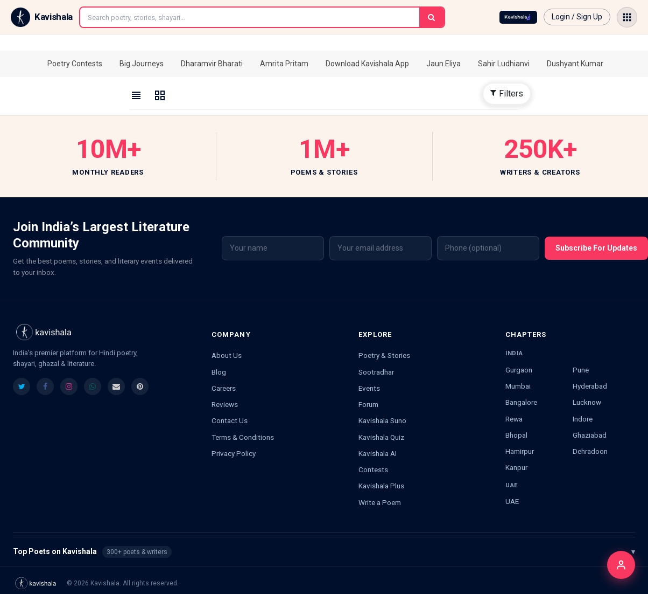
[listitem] (21, 386)
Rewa (514, 419)
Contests (373, 469)
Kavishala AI (377, 453)
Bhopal (516, 435)
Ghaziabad (590, 435)
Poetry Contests (74, 63)
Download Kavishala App (367, 63)
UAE (512, 501)
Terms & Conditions (243, 437)
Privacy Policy (234, 453)
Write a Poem (379, 502)
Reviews (225, 404)
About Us (227, 355)
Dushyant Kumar (575, 63)
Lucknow (587, 402)
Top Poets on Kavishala (324, 552)
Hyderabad (590, 386)
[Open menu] (627, 17)
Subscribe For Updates (596, 248)
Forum (368, 404)
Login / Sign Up (577, 16)
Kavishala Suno (382, 420)
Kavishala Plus (381, 485)
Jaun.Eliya (443, 63)
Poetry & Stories (384, 355)
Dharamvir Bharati (212, 63)
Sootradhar (376, 372)
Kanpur (516, 467)
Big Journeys (141, 63)
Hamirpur (519, 451)
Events (369, 388)
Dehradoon (590, 451)
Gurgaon (518, 369)
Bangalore (521, 402)
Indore (583, 419)
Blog (219, 372)
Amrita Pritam (284, 63)
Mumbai (518, 386)
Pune (581, 369)
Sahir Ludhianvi (504, 63)
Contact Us (230, 420)
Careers (224, 388)
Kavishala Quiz (381, 437)
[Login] (621, 565)
